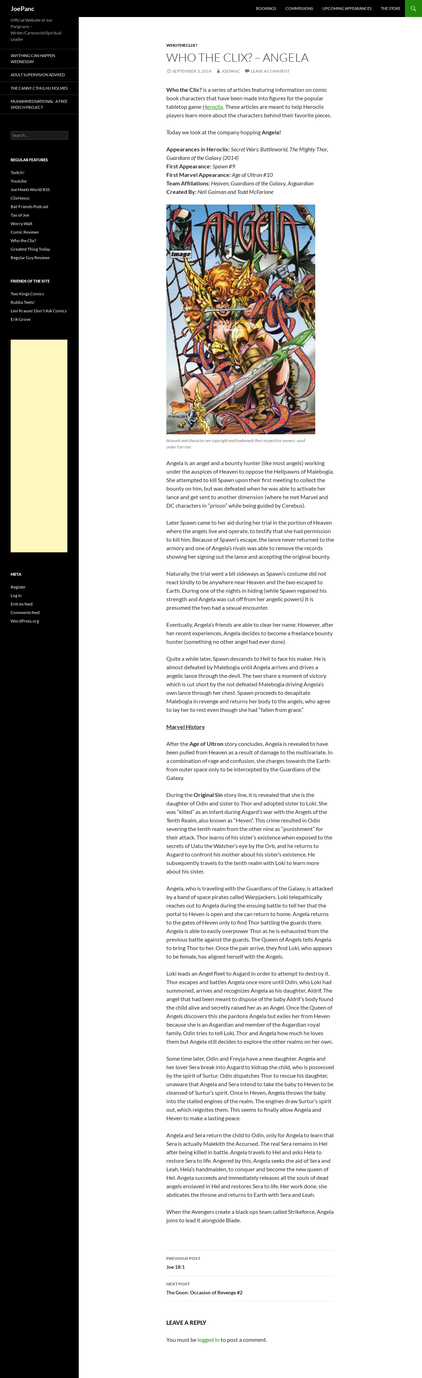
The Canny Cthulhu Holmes (39, 88)
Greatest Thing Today (30, 249)
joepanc (230, 71)
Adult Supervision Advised (38, 74)
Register (18, 587)
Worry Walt (21, 223)
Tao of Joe (20, 215)
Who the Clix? (23, 240)
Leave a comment (270, 71)
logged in (209, 1339)
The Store (390, 8)
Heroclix (212, 106)
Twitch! (17, 172)
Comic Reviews (25, 232)
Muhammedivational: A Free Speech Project (39, 104)
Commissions (299, 8)
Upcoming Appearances (347, 8)
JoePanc (22, 8)
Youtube (19, 181)
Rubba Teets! (23, 302)
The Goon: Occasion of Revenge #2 (250, 1287)
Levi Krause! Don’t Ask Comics (39, 310)
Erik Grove (20, 319)
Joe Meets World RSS (30, 189)
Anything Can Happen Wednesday (33, 58)
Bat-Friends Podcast (29, 206)
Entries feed (22, 604)
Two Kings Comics (27, 293)
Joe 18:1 (250, 1262)
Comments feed (25, 612)
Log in (16, 595)
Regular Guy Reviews (30, 257)
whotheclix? (181, 45)
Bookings (266, 8)
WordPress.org (25, 621)
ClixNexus (20, 198)
